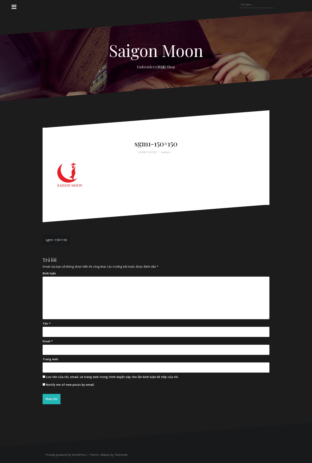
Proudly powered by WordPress (66, 455)
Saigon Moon (156, 50)
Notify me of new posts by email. (70, 385)
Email (48, 341)
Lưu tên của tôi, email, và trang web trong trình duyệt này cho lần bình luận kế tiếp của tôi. (112, 377)
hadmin (165, 152)
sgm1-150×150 (56, 240)
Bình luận (49, 273)
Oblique (105, 455)
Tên (47, 323)
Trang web (50, 359)
